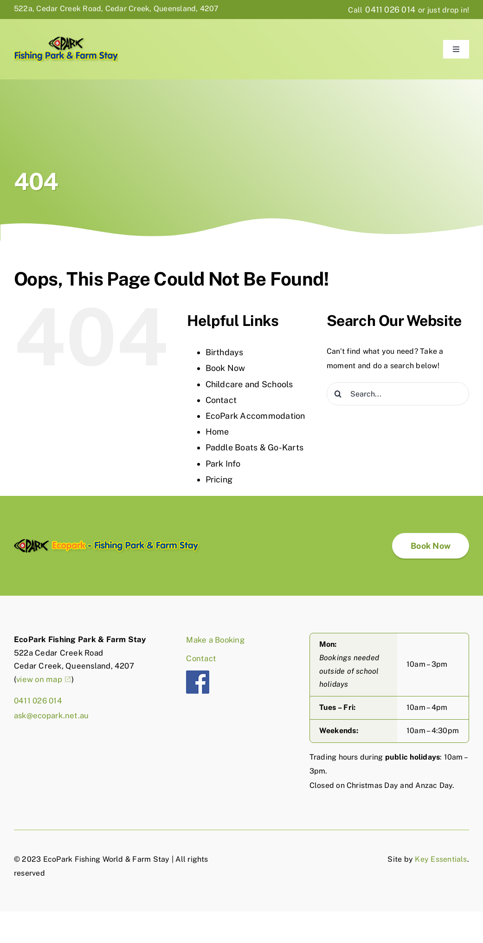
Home (217, 431)
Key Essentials (441, 859)
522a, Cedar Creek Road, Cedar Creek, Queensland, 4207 (116, 8)
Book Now (225, 368)
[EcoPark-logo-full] (107, 542)
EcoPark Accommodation (255, 416)
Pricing (219, 479)
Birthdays (225, 352)
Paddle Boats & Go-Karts (255, 447)
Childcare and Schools (249, 384)
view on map (39, 679)
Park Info (223, 463)
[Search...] (398, 393)
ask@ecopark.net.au (51, 715)
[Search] (338, 393)
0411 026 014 (390, 9)
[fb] (197, 674)
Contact (221, 400)
